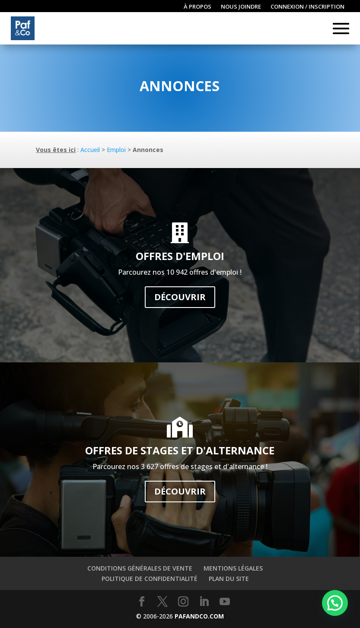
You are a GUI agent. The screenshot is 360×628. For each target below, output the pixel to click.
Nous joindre (241, 6)
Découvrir (180, 297)
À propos (197, 6)
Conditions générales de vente (139, 568)
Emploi (116, 150)
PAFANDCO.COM (199, 616)
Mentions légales (233, 568)
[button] (335, 603)
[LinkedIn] (204, 601)
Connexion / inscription (307, 6)
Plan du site (229, 578)
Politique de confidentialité (150, 578)
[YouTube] (225, 601)
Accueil (90, 150)
